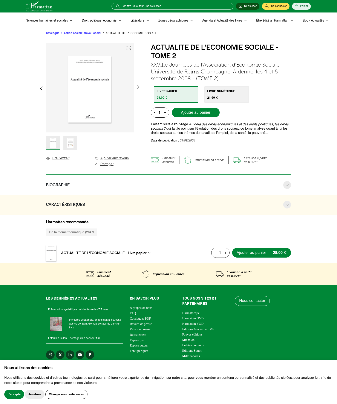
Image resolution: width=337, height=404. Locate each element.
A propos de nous (141, 307)
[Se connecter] (276, 6)
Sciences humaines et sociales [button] (47, 20)
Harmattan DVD (193, 318)
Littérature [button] (137, 20)
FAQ (133, 313)
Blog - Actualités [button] (313, 20)
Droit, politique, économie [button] (99, 20)
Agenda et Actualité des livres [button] (222, 20)
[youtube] (80, 354)
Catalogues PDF (140, 318)
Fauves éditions (192, 334)
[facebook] (90, 354)
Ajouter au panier (195, 113)
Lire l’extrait (57, 158)
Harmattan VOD (193, 323)
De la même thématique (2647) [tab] (71, 232)
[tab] (176, 94)
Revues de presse (141, 324)
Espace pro (137, 340)
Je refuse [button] (34, 394)
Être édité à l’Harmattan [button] (272, 20)
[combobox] (140, 253)
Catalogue (52, 33)
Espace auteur (139, 345)
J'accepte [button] (14, 394)
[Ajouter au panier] (261, 253)
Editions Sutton (192, 350)
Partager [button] (104, 164)
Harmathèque (191, 313)
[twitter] (60, 354)
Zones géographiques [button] (173, 20)
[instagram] (50, 354)
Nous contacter (252, 301)
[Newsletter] (247, 6)
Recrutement (138, 334)
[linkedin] (70, 354)
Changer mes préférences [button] (66, 394)
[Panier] (301, 6)
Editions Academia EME (198, 329)
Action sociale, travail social (82, 33)
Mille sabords (191, 356)
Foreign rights (139, 351)
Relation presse (140, 329)
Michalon (188, 340)
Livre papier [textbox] (137, 252)
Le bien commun (193, 345)
